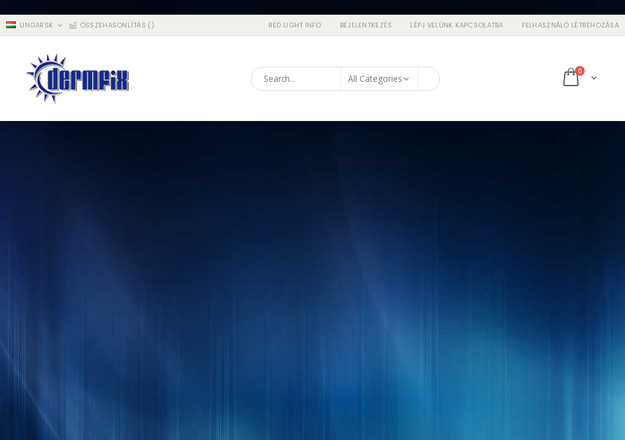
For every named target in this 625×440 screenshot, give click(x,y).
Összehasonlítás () (111, 25)
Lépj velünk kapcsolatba (456, 25)
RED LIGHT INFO (295, 25)
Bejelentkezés (366, 25)
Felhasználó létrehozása (570, 25)
